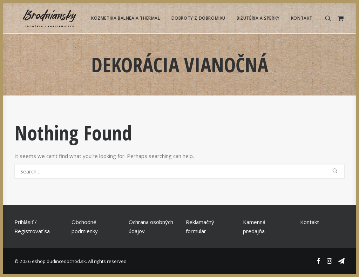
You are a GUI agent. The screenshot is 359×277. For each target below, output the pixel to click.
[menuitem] (125, 18)
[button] (329, 18)
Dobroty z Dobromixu (198, 18)
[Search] (179, 171)
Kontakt (301, 18)
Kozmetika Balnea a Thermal (125, 18)
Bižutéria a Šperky (258, 18)
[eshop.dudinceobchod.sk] (41, 18)
